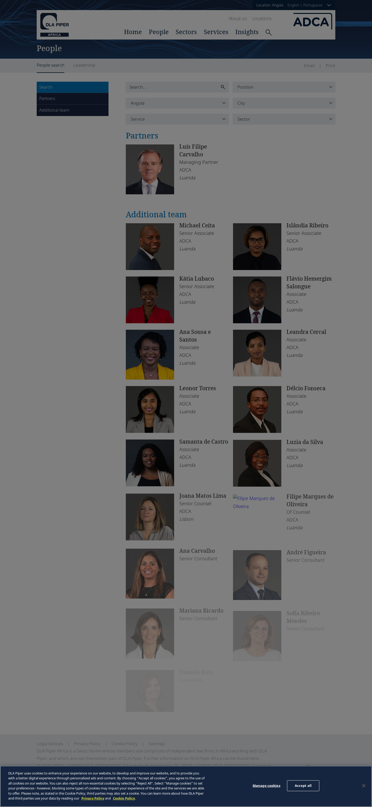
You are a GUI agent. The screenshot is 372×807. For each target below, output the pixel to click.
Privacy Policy (92, 798)
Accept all (303, 785)
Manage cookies (266, 785)
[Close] (363, 785)
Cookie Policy (124, 798)
